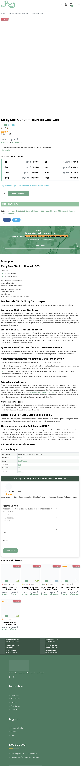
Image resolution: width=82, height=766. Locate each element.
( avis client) (6, 134)
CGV (13, 735)
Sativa (20, 457)
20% (19, 468)
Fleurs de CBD (12, 13)
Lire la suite (6, 150)
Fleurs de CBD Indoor (41, 211)
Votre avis (6, 521)
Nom (5, 532)
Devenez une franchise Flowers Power (25, 757)
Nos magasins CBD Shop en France (24, 753)
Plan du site (15, 706)
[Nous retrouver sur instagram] (14, 677)
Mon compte (15, 699)
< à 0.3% (21, 471)
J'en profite (40, 246)
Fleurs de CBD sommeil (59, 211)
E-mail (5, 540)
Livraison (14, 702)
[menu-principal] (79, 4)
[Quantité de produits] (4, 193)
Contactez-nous (16, 709)
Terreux (24, 461)
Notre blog (15, 695)
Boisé (20, 461)
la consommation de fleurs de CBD (42, 392)
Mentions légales (17, 728)
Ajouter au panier (18, 193)
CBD (4, 13)
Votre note (6, 515)
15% (19, 464)
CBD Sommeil (27, 211)
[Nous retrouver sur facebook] (10, 677)
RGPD (13, 731)
